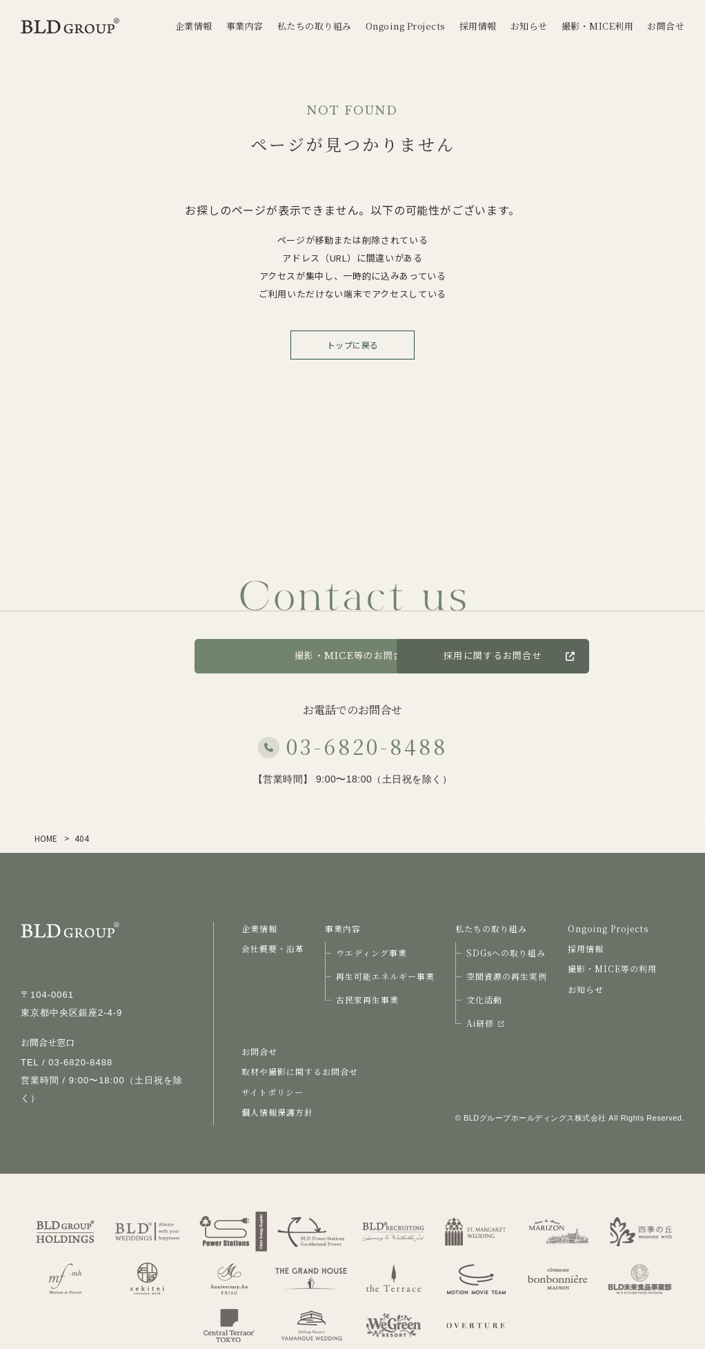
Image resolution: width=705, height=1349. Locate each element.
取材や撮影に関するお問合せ (299, 1071)
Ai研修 (485, 1023)
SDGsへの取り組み (506, 952)
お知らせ (586, 989)
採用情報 (586, 948)
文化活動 (484, 999)
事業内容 (343, 928)
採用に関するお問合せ (586, 656)
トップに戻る (353, 345)
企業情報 (259, 928)
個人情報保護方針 (277, 1112)
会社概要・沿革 (272, 948)
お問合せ (138, 656)
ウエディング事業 (371, 952)
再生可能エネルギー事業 (385, 976)
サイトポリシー (272, 1092)
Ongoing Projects (608, 928)
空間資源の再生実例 (506, 976)
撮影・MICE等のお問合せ (352, 656)
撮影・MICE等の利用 (612, 968)
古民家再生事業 (367, 999)
